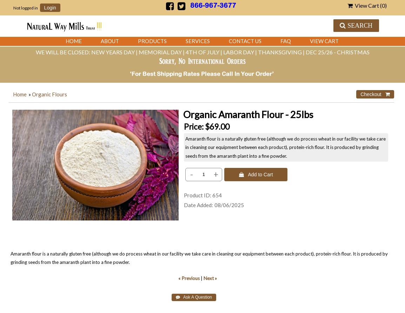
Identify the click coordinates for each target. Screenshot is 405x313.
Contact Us (245, 41)
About (110, 41)
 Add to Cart (256, 174)
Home (74, 41)
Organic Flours (49, 94)
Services (198, 41)
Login (50, 7)
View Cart (324, 41)
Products (152, 41)
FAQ (285, 41)
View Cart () (367, 5)
